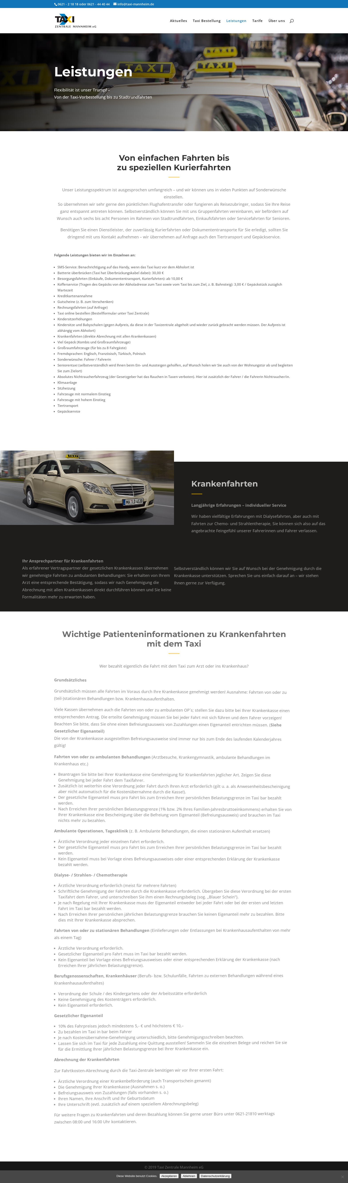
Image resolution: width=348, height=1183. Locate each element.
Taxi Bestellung (207, 21)
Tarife (257, 21)
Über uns (277, 21)
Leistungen (236, 21)
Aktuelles (178, 21)
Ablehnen (189, 1176)
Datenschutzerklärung (215, 1176)
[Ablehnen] (342, 1177)
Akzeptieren (169, 1176)
